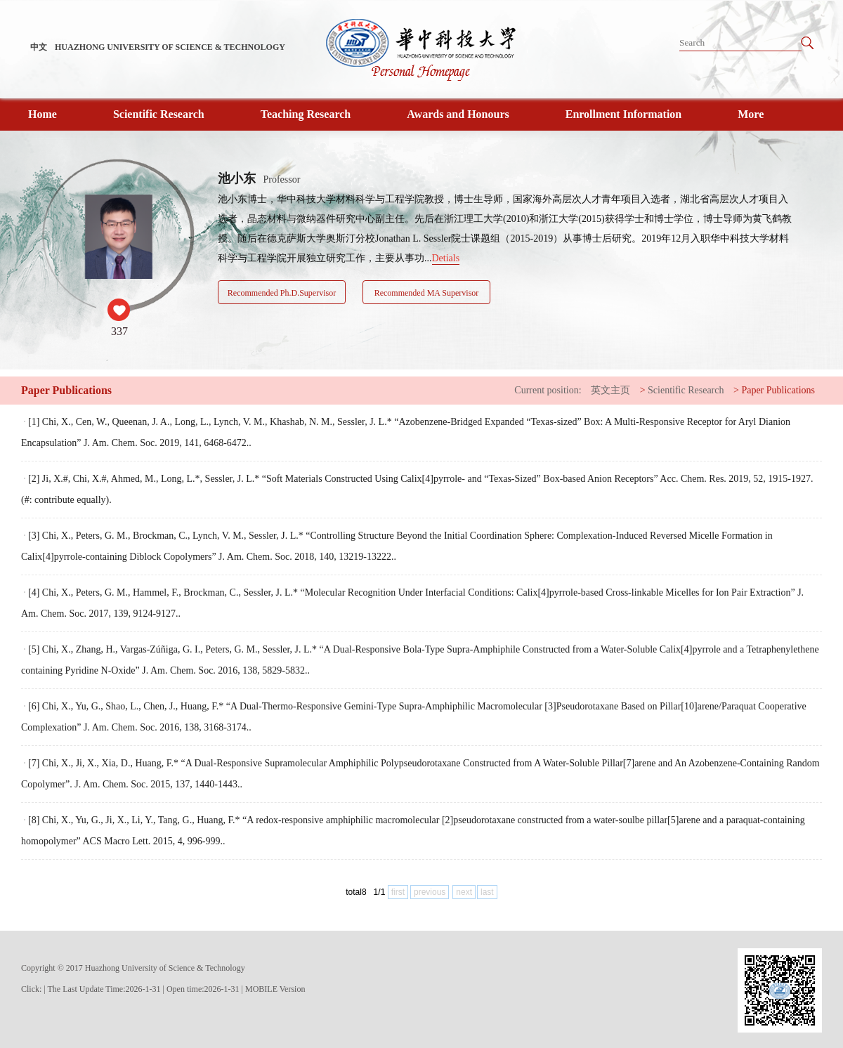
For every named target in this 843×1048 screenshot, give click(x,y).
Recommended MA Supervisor (426, 293)
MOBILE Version (275, 989)
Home (42, 114)
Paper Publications (778, 390)
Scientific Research (158, 114)
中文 (38, 47)
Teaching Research (306, 114)
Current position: (547, 390)
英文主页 (610, 390)
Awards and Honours (458, 114)
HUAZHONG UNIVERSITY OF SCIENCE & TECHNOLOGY (170, 47)
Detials (446, 258)
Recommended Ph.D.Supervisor (282, 293)
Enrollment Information (623, 114)
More (751, 114)
